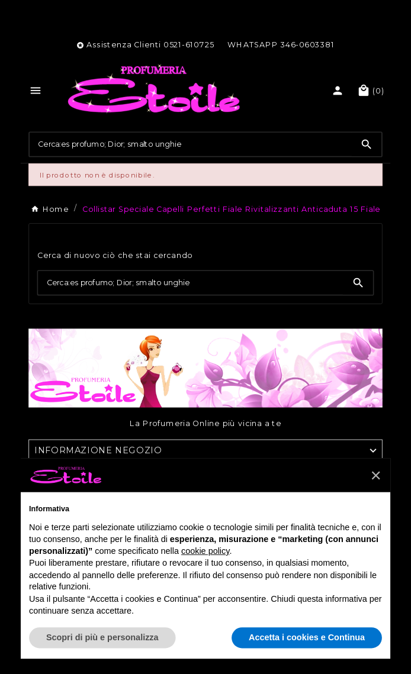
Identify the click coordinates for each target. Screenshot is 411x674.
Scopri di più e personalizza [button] (102, 637)
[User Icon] (338, 90)
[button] (376, 474)
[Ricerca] (191, 144)
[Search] (366, 144)
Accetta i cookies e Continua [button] (307, 637)
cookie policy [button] (205, 551)
